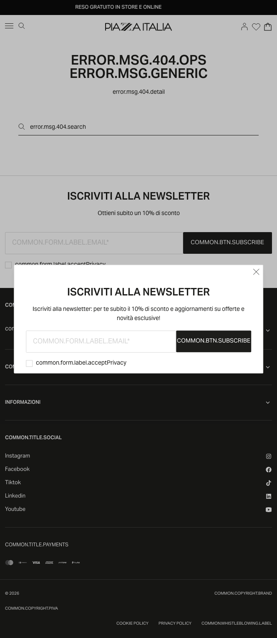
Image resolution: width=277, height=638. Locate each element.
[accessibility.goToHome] (138, 27)
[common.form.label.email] (101, 341)
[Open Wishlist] (256, 27)
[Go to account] (244, 27)
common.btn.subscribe (213, 341)
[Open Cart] (268, 27)
